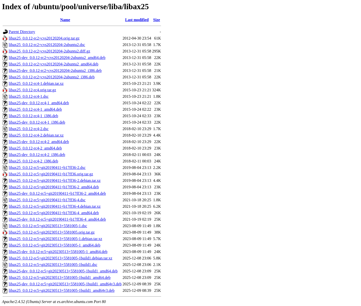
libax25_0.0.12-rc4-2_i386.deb (33, 161)
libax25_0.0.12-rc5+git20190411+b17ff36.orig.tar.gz (51, 174)
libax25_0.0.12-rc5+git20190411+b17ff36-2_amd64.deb (54, 187)
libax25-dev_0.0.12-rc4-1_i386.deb (37, 122)
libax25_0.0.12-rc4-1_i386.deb (33, 116)
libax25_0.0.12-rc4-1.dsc (28, 96)
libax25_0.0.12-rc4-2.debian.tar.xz (36, 135)
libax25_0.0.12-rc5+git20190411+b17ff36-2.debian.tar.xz (55, 180)
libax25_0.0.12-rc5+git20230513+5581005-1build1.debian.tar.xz (60, 258)
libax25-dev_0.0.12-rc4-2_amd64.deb (39, 142)
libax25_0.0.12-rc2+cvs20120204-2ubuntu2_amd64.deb (53, 64)
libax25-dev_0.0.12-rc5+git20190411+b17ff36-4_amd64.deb (57, 219)
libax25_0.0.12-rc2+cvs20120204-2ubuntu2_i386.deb (51, 77)
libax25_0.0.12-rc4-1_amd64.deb (35, 109)
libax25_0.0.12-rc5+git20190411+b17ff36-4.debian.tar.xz (55, 206)
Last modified (137, 20)
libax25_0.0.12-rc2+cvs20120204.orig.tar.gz (44, 38)
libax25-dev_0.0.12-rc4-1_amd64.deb (39, 103)
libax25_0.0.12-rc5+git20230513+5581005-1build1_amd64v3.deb (62, 290)
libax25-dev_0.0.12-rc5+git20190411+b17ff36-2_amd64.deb (57, 193)
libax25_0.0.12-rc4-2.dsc (28, 129)
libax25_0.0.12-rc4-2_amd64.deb (35, 148)
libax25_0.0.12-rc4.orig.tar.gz (32, 90)
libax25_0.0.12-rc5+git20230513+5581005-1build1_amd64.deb (60, 277)
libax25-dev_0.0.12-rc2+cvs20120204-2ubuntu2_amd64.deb (57, 57)
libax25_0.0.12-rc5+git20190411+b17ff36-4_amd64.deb (54, 213)
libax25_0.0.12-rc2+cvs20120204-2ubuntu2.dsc (47, 45)
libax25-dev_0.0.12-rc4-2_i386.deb (37, 155)
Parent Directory (22, 32)
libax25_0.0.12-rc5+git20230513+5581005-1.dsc (48, 226)
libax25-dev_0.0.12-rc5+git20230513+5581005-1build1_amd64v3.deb (65, 284)
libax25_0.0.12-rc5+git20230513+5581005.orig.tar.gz (52, 232)
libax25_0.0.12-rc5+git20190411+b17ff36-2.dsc (47, 167)
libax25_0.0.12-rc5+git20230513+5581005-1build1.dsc (53, 264)
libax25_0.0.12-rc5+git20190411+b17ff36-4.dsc (47, 200)
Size (156, 20)
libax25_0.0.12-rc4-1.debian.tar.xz (36, 83)
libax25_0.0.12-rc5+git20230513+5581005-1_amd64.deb (54, 245)
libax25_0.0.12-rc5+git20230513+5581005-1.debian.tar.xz (55, 239)
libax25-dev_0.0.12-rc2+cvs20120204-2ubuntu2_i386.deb (55, 70)
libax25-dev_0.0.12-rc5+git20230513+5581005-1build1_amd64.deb (63, 271)
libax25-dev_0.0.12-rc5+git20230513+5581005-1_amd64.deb (58, 252)
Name (65, 20)
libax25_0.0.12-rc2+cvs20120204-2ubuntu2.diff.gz (49, 51)
